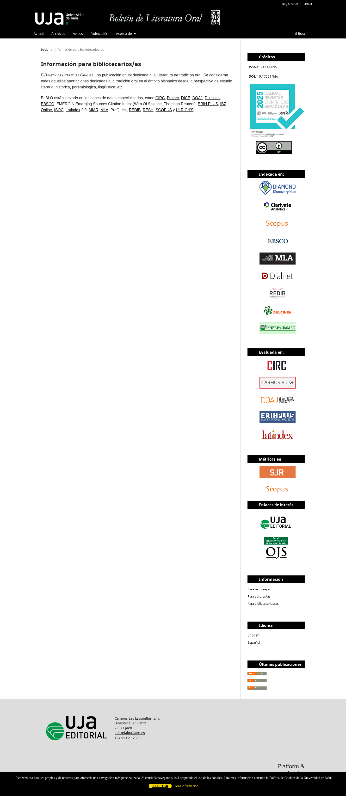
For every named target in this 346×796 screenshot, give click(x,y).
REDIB (135, 110)
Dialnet (173, 98)
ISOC (58, 110)
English (253, 635)
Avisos (78, 33)
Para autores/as (258, 596)
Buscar (302, 33)
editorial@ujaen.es (130, 732)
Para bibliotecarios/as (262, 603)
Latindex (73, 110)
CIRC (160, 98)
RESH (148, 110)
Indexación (99, 33)
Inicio (45, 49)
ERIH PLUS (208, 104)
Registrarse (290, 3)
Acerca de (124, 33)
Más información (186, 786)
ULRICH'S (184, 110)
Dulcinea (212, 98)
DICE (185, 98)
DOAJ (197, 98)
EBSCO (47, 104)
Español (253, 642)
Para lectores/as (259, 589)
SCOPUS (164, 110)
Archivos (58, 33)
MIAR (93, 110)
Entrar (307, 3)
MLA (104, 110)
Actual (39, 33)
